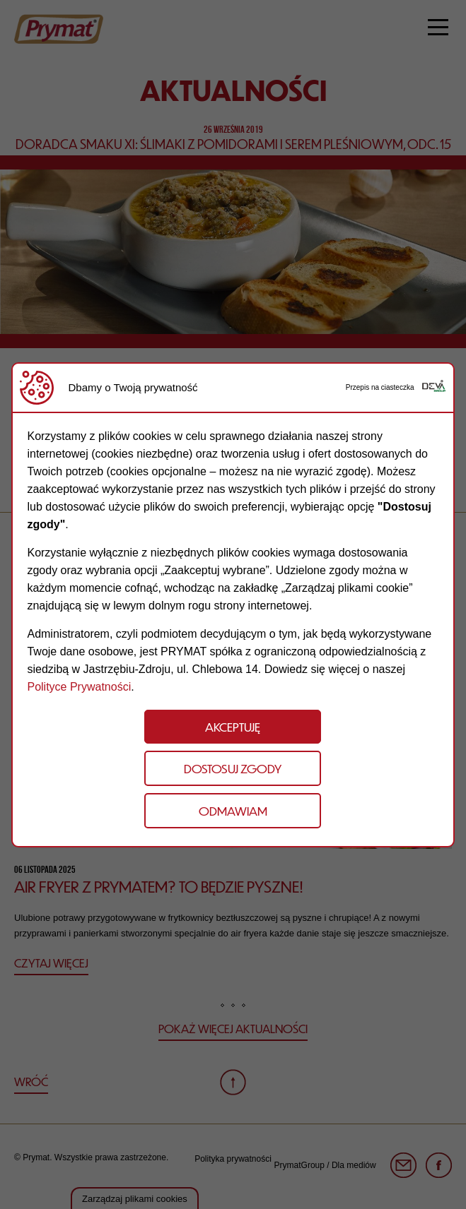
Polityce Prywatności (79, 687)
